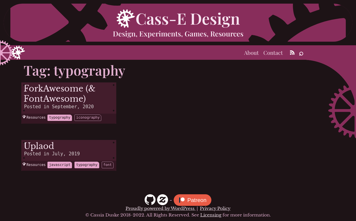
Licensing (210, 215)
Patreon (196, 200)
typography (59, 117)
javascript (59, 165)
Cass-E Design (188, 18)
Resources (34, 117)
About (251, 52)
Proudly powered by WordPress (161, 208)
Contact (273, 52)
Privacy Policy (215, 208)
